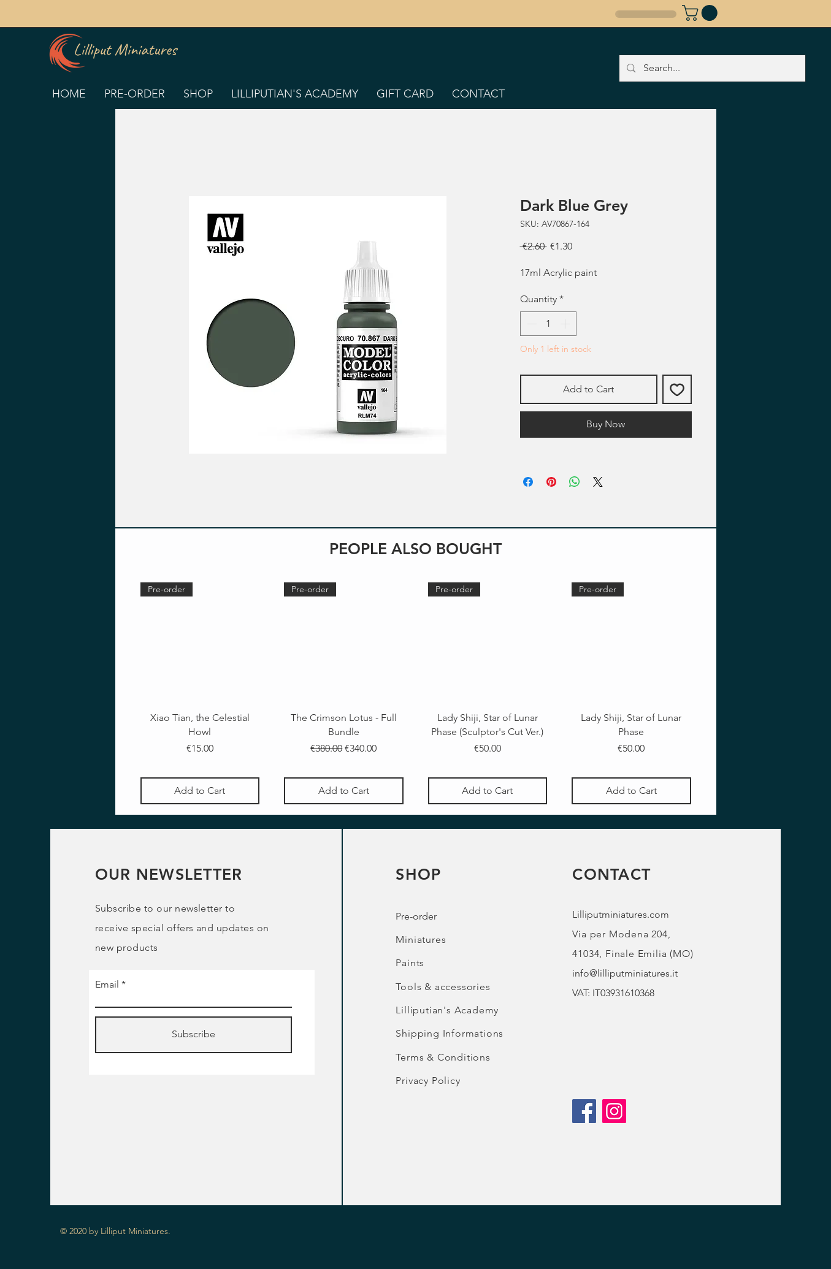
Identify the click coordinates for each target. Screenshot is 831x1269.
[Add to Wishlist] (677, 389)
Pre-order (416, 916)
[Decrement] (530, 323)
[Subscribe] (193, 1034)
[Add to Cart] (200, 790)
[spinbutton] (548, 323)
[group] (415, 693)
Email (107, 984)
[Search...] (711, 68)
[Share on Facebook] (528, 481)
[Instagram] (614, 1111)
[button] (701, 13)
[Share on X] (598, 481)
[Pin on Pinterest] (551, 481)
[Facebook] (584, 1111)
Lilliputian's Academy (447, 1010)
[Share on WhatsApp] (574, 481)
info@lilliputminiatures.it (625, 973)
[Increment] (566, 323)
